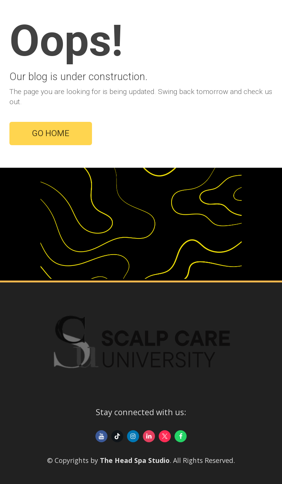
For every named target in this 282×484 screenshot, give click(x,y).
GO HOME (50, 133)
